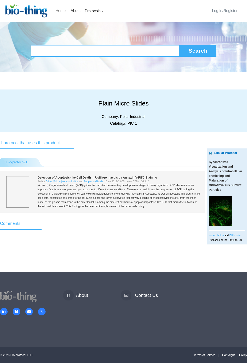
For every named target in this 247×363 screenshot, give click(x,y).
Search (198, 51)
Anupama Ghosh (93, 181)
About (76, 11)
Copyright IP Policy (234, 355)
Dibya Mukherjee (55, 181)
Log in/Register (225, 11)
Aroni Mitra (72, 181)
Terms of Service (204, 355)
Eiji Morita (234, 235)
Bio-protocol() (17, 162)
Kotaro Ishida (216, 235)
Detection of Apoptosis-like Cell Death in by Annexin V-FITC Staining (97, 177)
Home (60, 11)
